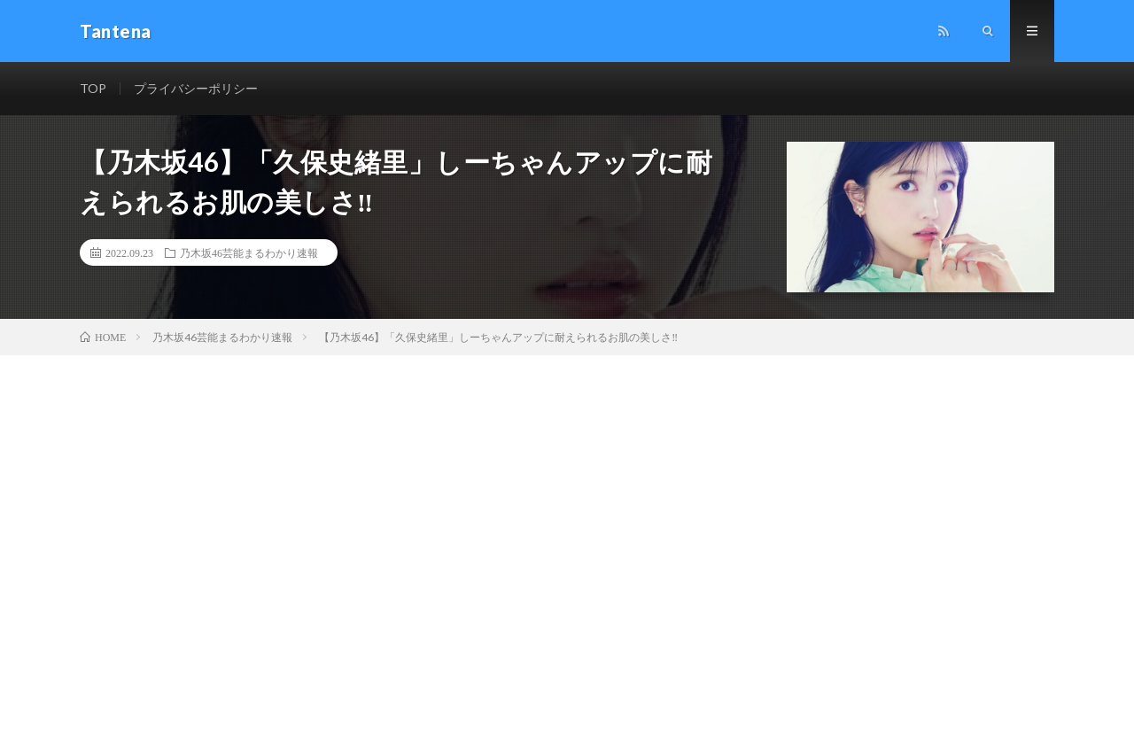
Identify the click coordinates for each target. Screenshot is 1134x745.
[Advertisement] (567, 488)
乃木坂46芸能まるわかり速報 (249, 252)
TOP (93, 88)
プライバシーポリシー (196, 88)
